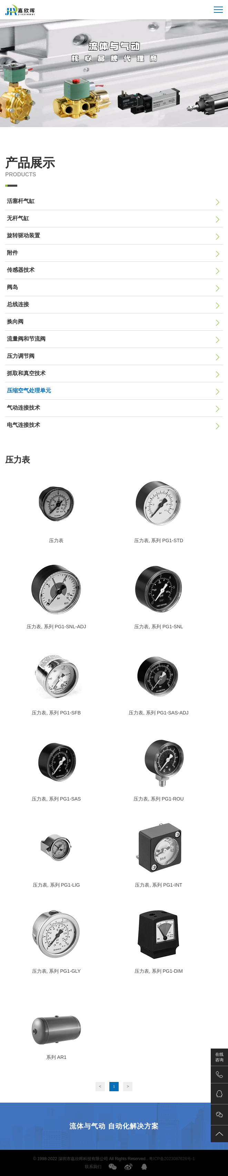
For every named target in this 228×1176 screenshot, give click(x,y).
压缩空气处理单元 (113, 391)
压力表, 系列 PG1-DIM (159, 971)
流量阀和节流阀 (113, 339)
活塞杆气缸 (113, 202)
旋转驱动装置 (113, 236)
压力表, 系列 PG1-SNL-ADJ (56, 626)
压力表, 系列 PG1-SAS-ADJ (158, 712)
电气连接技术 (113, 426)
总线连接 (113, 305)
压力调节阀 (113, 357)
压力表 (56, 540)
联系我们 (93, 1166)
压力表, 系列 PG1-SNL (158, 626)
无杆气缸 (113, 219)
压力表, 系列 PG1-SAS (56, 799)
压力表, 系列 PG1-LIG (56, 885)
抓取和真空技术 (113, 374)
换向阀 (113, 322)
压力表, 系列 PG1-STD (158, 540)
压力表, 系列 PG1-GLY (56, 971)
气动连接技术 (113, 408)
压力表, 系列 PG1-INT (158, 885)
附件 (113, 253)
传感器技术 (113, 271)
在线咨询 (219, 1057)
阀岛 (113, 288)
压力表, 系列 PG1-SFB (56, 712)
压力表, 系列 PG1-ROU (158, 799)
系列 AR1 (56, 1057)
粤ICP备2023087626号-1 (172, 1158)
